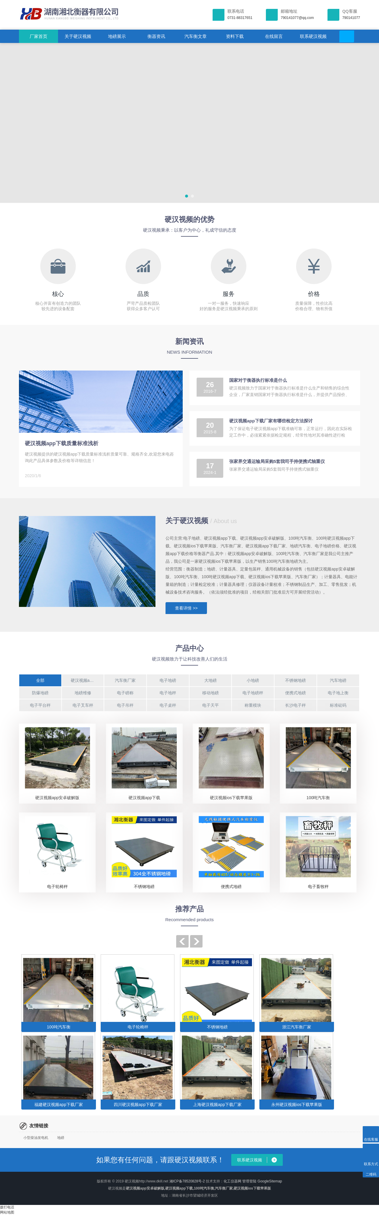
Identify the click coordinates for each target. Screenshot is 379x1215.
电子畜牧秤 (318, 886)
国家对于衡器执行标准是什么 (258, 380)
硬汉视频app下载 (86, 680)
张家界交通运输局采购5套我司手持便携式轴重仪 (277, 461)
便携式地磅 (295, 692)
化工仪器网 (232, 1181)
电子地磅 (168, 680)
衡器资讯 (156, 36)
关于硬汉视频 (78, 36)
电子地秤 (168, 692)
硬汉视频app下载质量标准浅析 (61, 443)
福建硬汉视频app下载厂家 (58, 1104)
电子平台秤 (40, 705)
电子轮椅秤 (57, 886)
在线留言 (274, 36)
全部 (40, 680)
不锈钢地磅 (295, 680)
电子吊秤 (125, 705)
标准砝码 (338, 705)
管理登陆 (249, 1181)
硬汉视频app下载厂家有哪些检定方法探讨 (271, 420)
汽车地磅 (338, 680)
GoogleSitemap (270, 1181)
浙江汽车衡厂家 (296, 1027)
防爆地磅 (40, 692)
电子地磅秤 (253, 692)
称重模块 (253, 705)
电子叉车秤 (83, 705)
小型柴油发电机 (35, 1138)
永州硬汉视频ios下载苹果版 (296, 1104)
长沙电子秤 (295, 705)
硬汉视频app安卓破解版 (57, 797)
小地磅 (253, 680)
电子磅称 (125, 692)
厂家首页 (38, 36)
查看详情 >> (186, 608)
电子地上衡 (338, 692)
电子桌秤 (168, 705)
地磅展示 (117, 36)
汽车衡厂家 (125, 680)
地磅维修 (83, 692)
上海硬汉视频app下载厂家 (217, 1104)
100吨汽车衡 (318, 797)
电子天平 (210, 705)
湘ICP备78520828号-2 (187, 1181)
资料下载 (235, 36)
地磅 (60, 1138)
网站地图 (7, 1212)
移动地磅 (210, 692)
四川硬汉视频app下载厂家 (138, 1104)
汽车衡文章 (195, 36)
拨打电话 (7, 1207)
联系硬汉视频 (313, 36)
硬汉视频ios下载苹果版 (231, 797)
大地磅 (210, 680)
